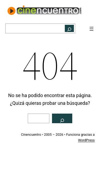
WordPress (86, 140)
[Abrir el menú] (91, 29)
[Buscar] (69, 28)
